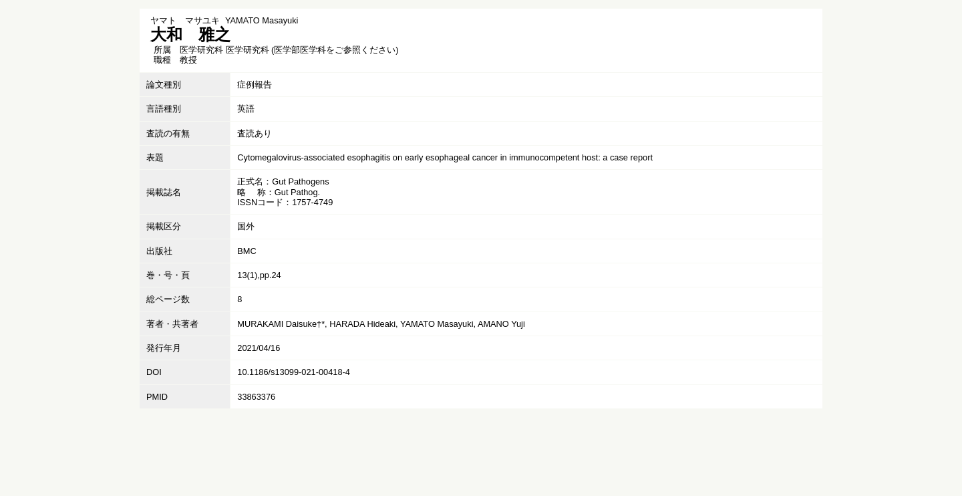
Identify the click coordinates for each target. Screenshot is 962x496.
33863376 (256, 397)
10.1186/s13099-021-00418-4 (293, 372)
